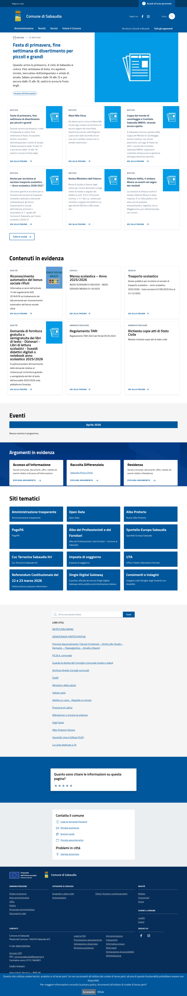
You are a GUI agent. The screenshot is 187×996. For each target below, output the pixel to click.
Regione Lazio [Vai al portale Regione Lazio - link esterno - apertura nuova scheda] (18, 3)
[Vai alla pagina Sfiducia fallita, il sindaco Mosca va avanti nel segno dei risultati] (137, 223)
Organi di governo (18, 893)
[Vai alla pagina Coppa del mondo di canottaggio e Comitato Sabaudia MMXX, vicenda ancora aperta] (137, 160)
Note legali (111, 948)
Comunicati (143, 897)
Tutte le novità (22, 236)
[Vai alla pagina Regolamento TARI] (80, 388)
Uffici (11, 901)
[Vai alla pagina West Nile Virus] (78, 160)
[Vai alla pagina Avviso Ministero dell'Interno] (78, 223)
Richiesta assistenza (84, 948)
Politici (12, 905)
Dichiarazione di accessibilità (120, 951)
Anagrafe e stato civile (63, 893)
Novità (41, 28)
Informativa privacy (115, 944)
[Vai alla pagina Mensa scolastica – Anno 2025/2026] (80, 312)
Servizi (54, 28)
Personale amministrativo (22, 909)
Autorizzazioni (59, 897)
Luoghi (141, 918)
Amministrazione (23, 28)
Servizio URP (15, 953)
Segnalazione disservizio (86, 944)
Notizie (141, 893)
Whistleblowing (113, 955)
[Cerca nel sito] (172, 16)
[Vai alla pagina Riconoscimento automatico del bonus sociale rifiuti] (20, 312)
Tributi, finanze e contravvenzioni (111, 893)
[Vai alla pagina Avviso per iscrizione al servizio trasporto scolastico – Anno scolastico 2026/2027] (20, 223)
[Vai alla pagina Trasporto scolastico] (139, 312)
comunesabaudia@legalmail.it (29, 956)
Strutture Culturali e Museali (135, 28)
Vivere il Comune (71, 28)
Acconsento (89, 992)
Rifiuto (100, 991)
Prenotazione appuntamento (88, 940)
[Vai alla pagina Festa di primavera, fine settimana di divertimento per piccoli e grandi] (20, 160)
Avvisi (141, 901)
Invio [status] (128, 614)
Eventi (141, 922)
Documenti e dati (17, 913)
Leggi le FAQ (80, 936)
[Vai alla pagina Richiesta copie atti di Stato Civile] (139, 388)
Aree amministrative (19, 897)
